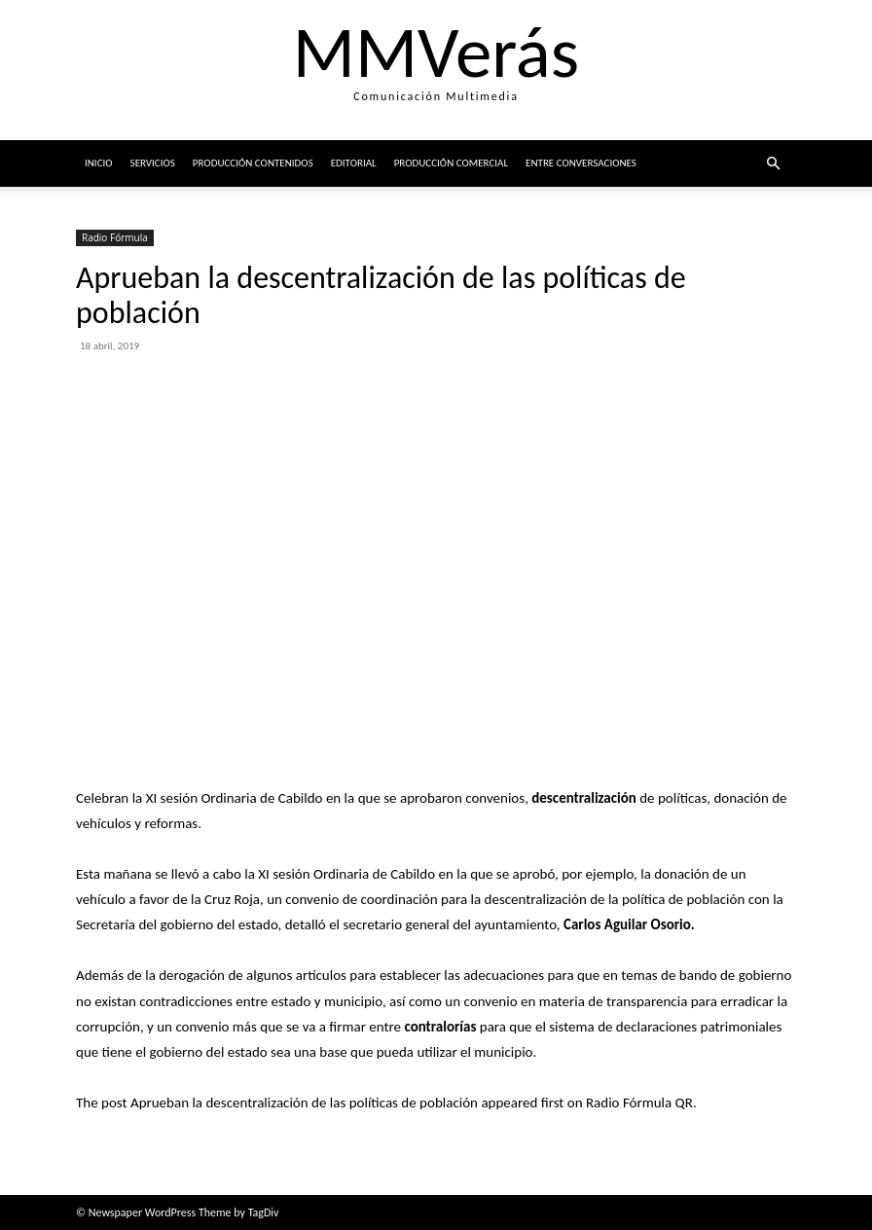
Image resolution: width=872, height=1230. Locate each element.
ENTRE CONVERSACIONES (581, 163)
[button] (772, 164)
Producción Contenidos (253, 163)
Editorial (354, 163)
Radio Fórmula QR (639, 1102)
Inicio (99, 163)
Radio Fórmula (115, 237)
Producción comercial (451, 163)
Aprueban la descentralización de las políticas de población (304, 1102)
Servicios (152, 163)
